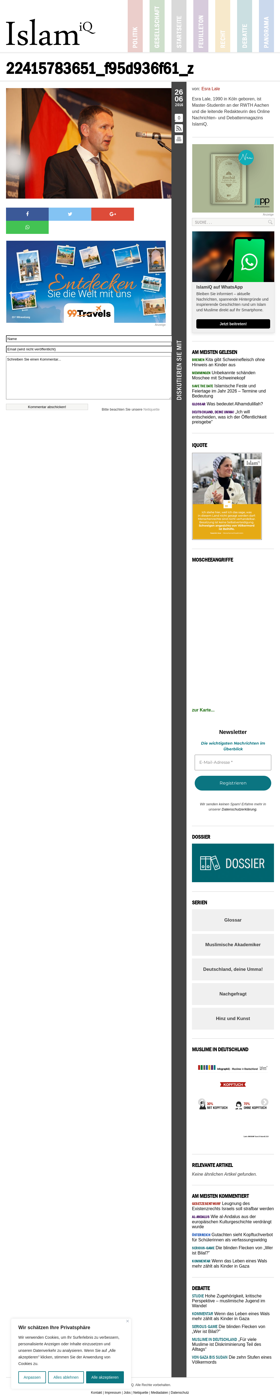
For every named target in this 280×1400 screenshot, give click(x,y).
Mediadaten (159, 1393)
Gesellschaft (157, 26)
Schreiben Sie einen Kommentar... (88, 364)
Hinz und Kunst (233, 1018)
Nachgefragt (232, 994)
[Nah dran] (127, 1321)
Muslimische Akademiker (233, 944)
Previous (200, 1100)
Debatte (244, 26)
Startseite (178, 26)
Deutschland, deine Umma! (233, 969)
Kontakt (96, 1393)
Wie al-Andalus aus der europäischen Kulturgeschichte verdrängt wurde (232, 1221)
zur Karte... (203, 710)
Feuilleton (200, 26)
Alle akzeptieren (105, 1377)
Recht (222, 26)
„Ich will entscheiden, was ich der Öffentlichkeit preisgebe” (229, 416)
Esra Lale (211, 88)
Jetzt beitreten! (233, 324)
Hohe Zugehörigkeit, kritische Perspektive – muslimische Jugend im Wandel (228, 1301)
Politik (135, 26)
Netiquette (152, 396)
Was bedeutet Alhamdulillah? (227, 404)
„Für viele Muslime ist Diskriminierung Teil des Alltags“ (226, 1344)
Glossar (232, 920)
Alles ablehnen (65, 1377)
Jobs (127, 1393)
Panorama (266, 26)
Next (263, 1100)
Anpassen (32, 1377)
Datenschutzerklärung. (239, 809)
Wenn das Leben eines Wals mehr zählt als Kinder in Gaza (231, 1316)
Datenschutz (180, 1393)
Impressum (113, 1393)
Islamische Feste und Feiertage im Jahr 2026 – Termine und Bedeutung (229, 391)
